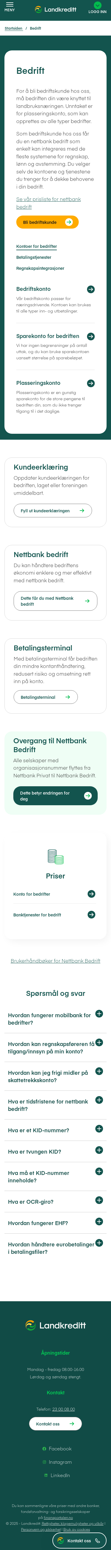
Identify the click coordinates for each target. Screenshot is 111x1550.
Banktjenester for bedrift (37, 915)
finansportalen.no (58, 1517)
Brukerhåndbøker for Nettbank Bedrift (55, 960)
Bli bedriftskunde (40, 222)
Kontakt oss (83, 1540)
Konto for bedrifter (31, 894)
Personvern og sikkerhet (41, 1529)
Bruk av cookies (76, 1529)
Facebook (56, 1448)
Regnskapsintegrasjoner (40, 268)
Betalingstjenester (33, 257)
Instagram (56, 1462)
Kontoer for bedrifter (36, 246)
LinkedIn (56, 1475)
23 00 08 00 (63, 1409)
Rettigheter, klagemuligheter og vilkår (73, 1523)
